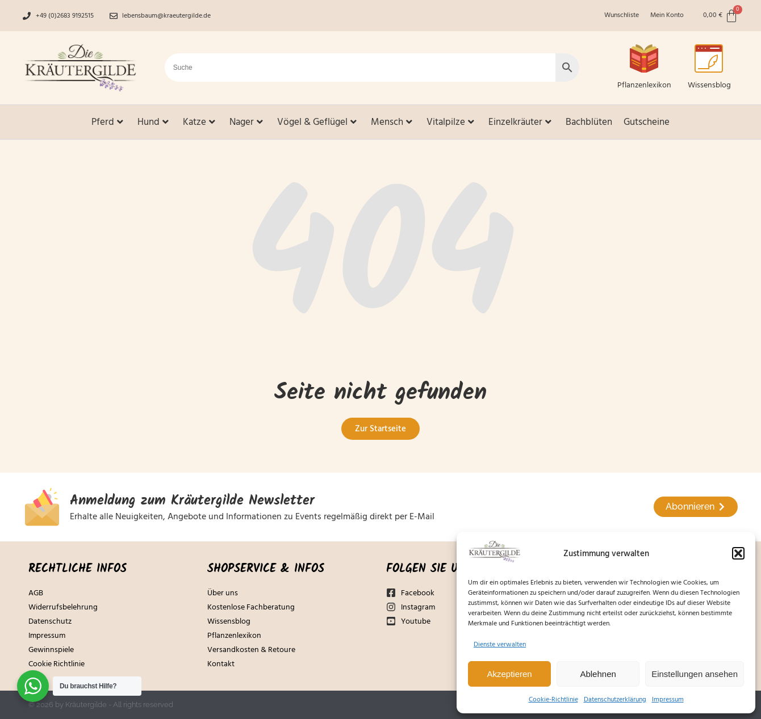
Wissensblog (709, 85)
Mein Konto (667, 15)
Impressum (668, 699)
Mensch (391, 122)
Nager (246, 122)
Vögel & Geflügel (317, 122)
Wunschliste (621, 15)
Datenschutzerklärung (615, 699)
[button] (738, 553)
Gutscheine (647, 122)
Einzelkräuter (519, 122)
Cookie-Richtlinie (553, 699)
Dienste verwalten (500, 644)
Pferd (107, 122)
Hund (153, 122)
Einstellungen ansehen (694, 674)
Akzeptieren (509, 674)
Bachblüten (589, 122)
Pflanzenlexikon (644, 85)
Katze (199, 122)
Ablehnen (598, 674)
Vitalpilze (450, 122)
